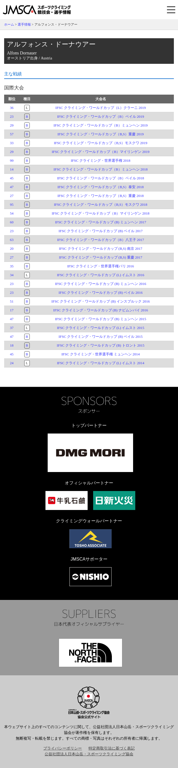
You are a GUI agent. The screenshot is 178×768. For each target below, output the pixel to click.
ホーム (9, 24)
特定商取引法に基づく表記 (111, 748)
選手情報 (24, 24)
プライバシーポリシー (62, 748)
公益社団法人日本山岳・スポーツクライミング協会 (89, 754)
